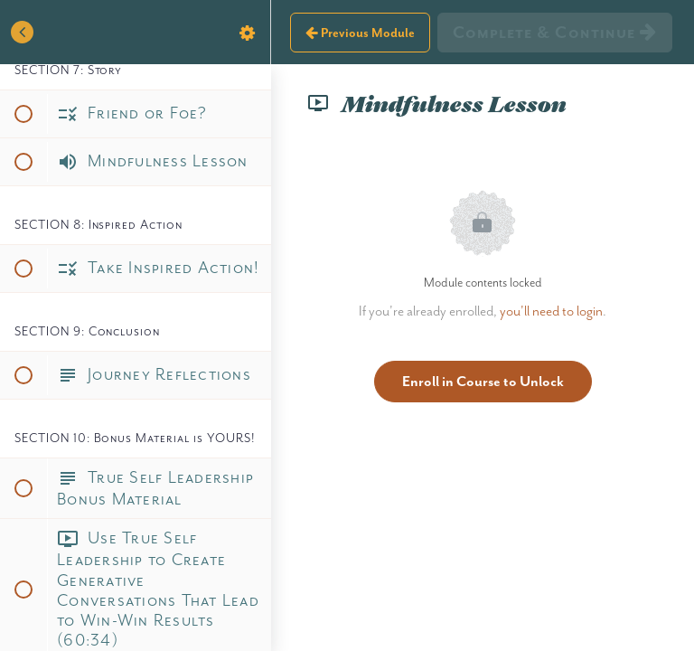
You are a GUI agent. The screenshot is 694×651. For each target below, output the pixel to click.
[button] (22, 32)
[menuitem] (247, 32)
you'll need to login (551, 311)
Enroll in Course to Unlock (483, 381)
